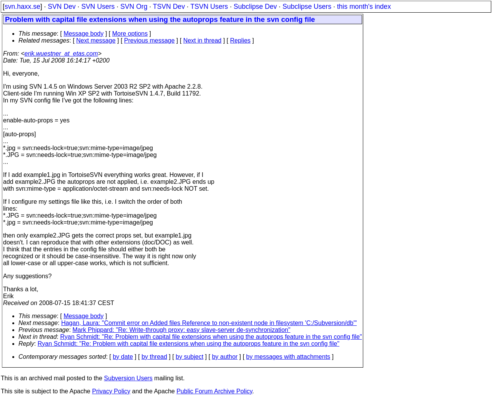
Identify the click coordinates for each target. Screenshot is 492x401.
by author (225, 356)
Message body (83, 33)
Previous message (149, 40)
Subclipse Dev (255, 6)
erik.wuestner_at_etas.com (61, 53)
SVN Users (98, 6)
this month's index (364, 6)
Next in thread (202, 40)
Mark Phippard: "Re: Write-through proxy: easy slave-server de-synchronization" (182, 330)
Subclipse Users (307, 6)
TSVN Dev (169, 6)
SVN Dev (61, 6)
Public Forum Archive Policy (214, 391)
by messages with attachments (288, 356)
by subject (189, 356)
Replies (240, 40)
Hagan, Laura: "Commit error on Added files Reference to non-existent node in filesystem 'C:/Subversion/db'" (209, 323)
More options (130, 33)
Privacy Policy (111, 391)
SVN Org (133, 6)
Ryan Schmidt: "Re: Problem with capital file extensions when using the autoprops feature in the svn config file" (211, 336)
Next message (95, 40)
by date (123, 356)
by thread (154, 356)
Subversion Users (128, 378)
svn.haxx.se (22, 6)
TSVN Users (209, 6)
